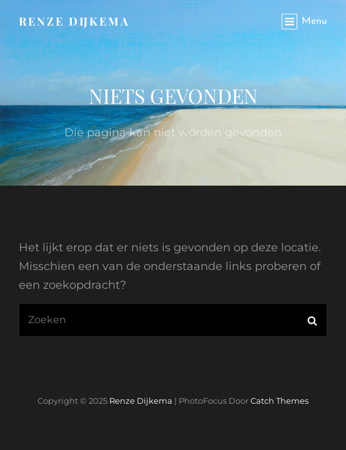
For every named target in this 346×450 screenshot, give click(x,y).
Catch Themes (279, 401)
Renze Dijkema (74, 21)
